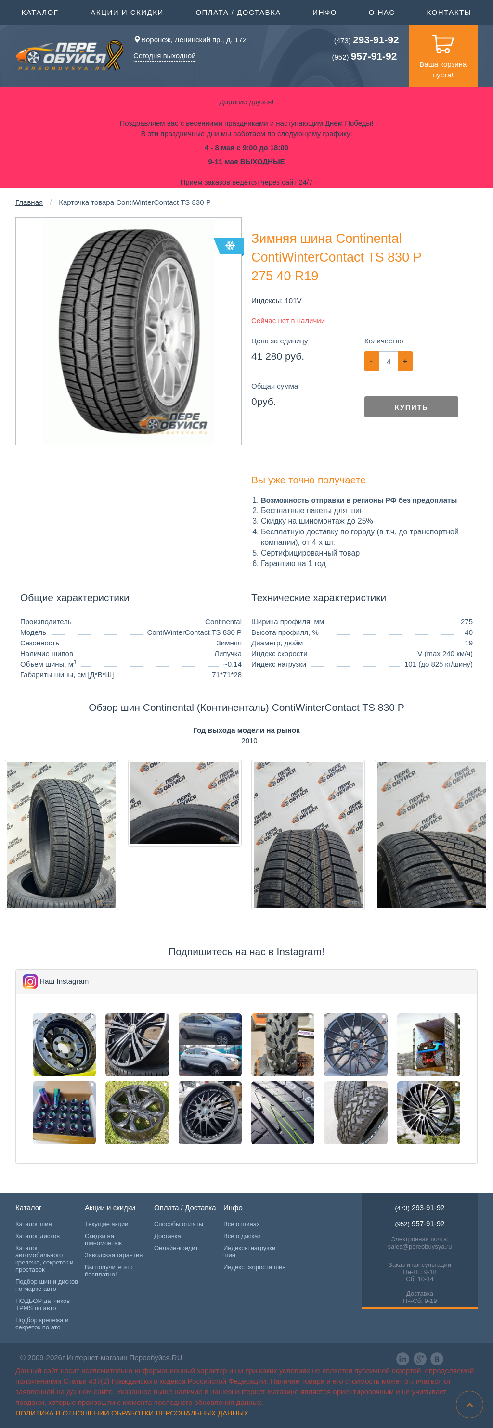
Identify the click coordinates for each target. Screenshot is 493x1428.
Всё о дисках (242, 1235)
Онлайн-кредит (176, 1247)
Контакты (449, 12)
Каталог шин (33, 1223)
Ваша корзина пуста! (443, 52)
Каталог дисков (37, 1235)
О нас (382, 12)
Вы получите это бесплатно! (109, 1271)
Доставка (167, 1235)
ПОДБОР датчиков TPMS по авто (42, 1304)
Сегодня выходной (164, 55)
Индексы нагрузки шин (249, 1251)
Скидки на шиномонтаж (103, 1239)
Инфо (324, 11)
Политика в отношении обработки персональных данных (131, 1413)
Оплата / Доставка (238, 11)
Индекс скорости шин (254, 1267)
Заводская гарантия (114, 1255)
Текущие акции (106, 1223)
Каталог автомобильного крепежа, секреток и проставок (44, 1258)
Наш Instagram (64, 981)
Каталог (40, 11)
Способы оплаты (178, 1223)
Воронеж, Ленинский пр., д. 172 (189, 40)
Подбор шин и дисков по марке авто (46, 1285)
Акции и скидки (127, 11)
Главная (29, 202)
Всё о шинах (241, 1223)
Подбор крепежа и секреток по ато (41, 1323)
